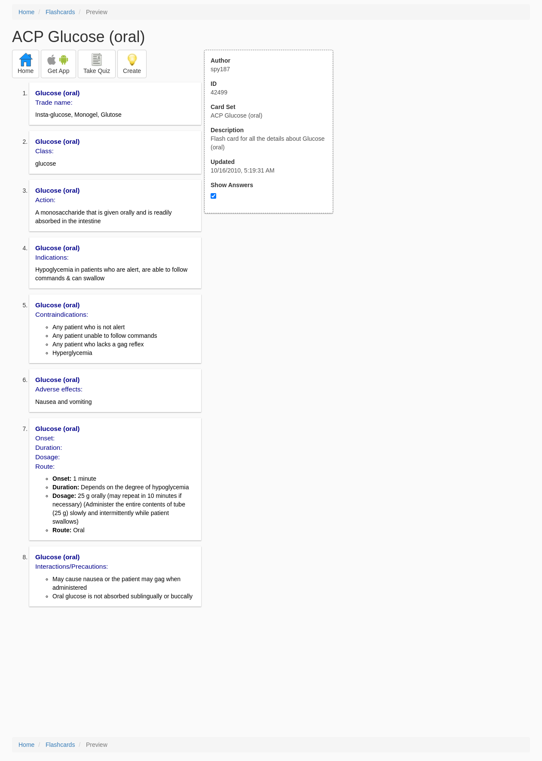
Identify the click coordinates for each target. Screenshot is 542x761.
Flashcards (60, 12)
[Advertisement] (273, 297)
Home (26, 12)
